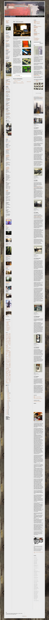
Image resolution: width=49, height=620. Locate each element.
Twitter (34, 30)
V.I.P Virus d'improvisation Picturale (8, 267)
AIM (6, 335)
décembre (8, 392)
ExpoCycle (7, 349)
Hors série (35, 23)
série (10, 377)
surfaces (10, 379)
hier (6, 355)
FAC (6, 351)
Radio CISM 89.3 (8, 327)
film (10, 351)
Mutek (6, 366)
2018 (7, 386)
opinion (8, 367)
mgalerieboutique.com (8, 142)
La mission (8, 395)
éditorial (10, 345)
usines (7, 382)
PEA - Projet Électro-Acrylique (7, 21)
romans (6, 376)
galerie (6, 354)
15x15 (6, 225)
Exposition (8, 350)
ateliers (10, 339)
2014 (7, 390)
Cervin (6, 342)
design (7, 345)
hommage (9, 355)
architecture (9, 336)
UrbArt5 (10, 381)
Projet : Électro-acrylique (17, 76)
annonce (7, 336)
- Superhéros (38, 23)
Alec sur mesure (9, 335)
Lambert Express (8, 321)
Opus (10, 367)
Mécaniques (7, 364)
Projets (21, 76)
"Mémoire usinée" (8, 334)
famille (7, 351)
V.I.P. (8, 382)
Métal (10, 364)
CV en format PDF (36, 40)
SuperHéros (7, 379)
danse (7, 344)
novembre (8, 393)
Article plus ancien (29, 81)
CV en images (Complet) (36, 38)
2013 (7, 391)
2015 (7, 389)
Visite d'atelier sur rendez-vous (37, 26)
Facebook (35, 29)
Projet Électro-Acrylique (37, 33)
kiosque (6, 358)
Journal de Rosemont (7, 330)
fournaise (10, 353)
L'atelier (8, 394)
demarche (10, 344)
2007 (7, 414)
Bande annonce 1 (8, 83)
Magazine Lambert (7, 322)
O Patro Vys (9, 366)
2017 (7, 387)
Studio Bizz (7, 378)
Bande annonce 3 (8, 84)
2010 (7, 411)
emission (10, 347)
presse (10, 371)
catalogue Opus (9, 341)
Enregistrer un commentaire (17, 80)
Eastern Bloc (7, 245)
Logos (10, 362)
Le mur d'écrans (8, 396)
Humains (7, 356)
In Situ (9, 356)
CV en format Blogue (36, 39)
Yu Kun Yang (35, 599)
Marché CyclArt (8, 363)
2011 (7, 410)
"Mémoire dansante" (8, 333)
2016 (7, 388)
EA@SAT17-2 (7, 22)
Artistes (10, 338)
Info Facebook (7, 38)
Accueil (22, 81)
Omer (6, 367)
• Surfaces (35, 21)
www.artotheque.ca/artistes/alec (37, 401)
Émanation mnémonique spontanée (7, 347)
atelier (6, 339)
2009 (7, 412)
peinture (7, 368)
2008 (7, 413)
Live (8, 362)
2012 (7, 409)
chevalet (8, 342)
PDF (34, 396)
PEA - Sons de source (8, 398)
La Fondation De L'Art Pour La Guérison (8, 360)
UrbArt (6, 381)
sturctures (10, 378)
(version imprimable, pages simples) (38, 398)
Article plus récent (15, 81)
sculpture (8, 377)
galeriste (10, 354)
